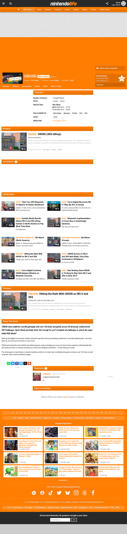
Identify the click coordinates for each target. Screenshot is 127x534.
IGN (75, 507)
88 (57, 225)
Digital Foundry (53, 507)
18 (24, 149)
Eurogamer (83, 507)
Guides (37, 86)
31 (57, 261)
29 (57, 209)
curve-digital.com (59, 121)
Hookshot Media (34, 502)
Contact (56, 418)
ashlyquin (47, 374)
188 (11, 225)
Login (113, 5)
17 (11, 261)
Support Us (47, 418)
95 (11, 244)
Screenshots (26, 86)
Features (52, 309)
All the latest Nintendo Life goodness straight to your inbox (63, 515)
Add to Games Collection (107, 68)
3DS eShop (35, 80)
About (21, 418)
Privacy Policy (66, 418)
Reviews (16, 86)
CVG (112, 507)
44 (11, 209)
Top (14, 418)
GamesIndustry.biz (102, 507)
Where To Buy (56, 86)
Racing (55, 101)
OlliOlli (37, 76)
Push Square (18, 507)
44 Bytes (68, 502)
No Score (100, 85)
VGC (91, 507)
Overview (6, 86)
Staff (27, 418)
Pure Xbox (28, 507)
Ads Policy (89, 418)
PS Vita (74, 113)
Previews (45, 309)
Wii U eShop (57, 113)
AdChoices (75, 502)
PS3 (81, 113)
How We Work (36, 418)
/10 (106, 78)
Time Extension (40, 507)
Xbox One (67, 113)
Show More (63, 480)
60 (57, 244)
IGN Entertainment (52, 502)
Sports (62, 101)
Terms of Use (79, 418)
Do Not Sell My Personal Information (92, 502)
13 (11, 277)
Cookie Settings (109, 418)
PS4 (86, 113)
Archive (98, 418)
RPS (117, 507)
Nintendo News (66, 507)
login (65, 397)
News (46, 86)
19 (57, 277)
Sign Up (118, 5)
